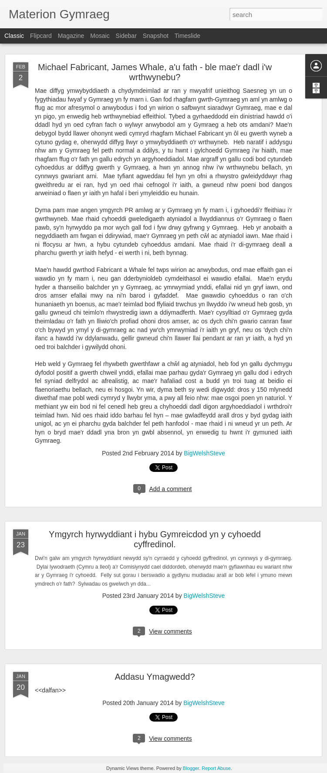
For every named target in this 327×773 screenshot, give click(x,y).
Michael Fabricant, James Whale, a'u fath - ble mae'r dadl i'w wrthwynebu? (155, 72)
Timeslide (187, 35)
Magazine (71, 35)
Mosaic (99, 35)
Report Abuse (216, 768)
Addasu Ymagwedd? (155, 676)
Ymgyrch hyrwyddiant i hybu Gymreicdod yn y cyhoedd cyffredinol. (155, 539)
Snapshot (156, 35)
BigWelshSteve (204, 453)
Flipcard (41, 35)
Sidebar (126, 35)
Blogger (191, 768)
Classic (14, 35)
